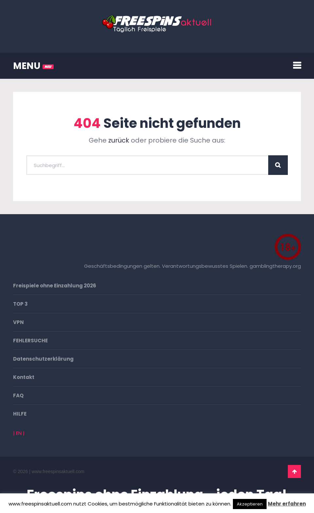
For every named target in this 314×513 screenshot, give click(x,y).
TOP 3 (20, 303)
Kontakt (23, 377)
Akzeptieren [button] (250, 504)
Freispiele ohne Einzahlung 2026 (54, 285)
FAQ (18, 395)
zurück (118, 140)
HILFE (19, 413)
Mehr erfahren (287, 503)
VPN (18, 322)
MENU (33, 66)
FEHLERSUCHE (30, 340)
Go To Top (294, 471)
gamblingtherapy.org (275, 266)
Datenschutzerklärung (43, 358)
